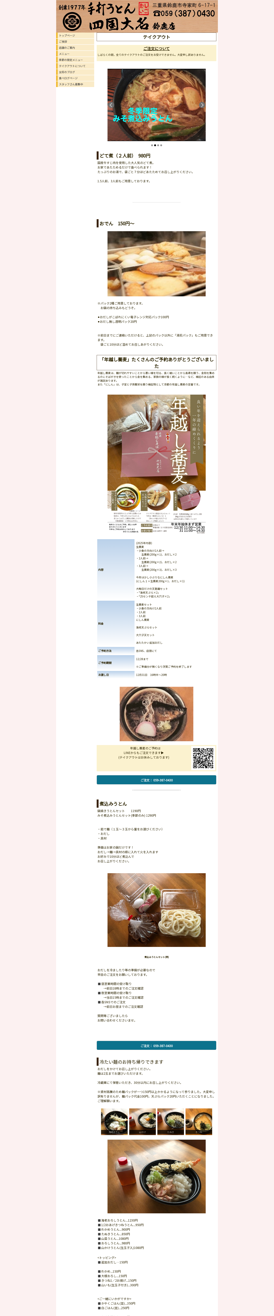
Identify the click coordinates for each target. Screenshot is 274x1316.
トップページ (67, 35)
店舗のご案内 (67, 48)
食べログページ (68, 78)
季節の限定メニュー (71, 60)
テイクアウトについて (72, 66)
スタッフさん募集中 (71, 84)
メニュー (64, 54)
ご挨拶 (63, 41)
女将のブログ (67, 72)
